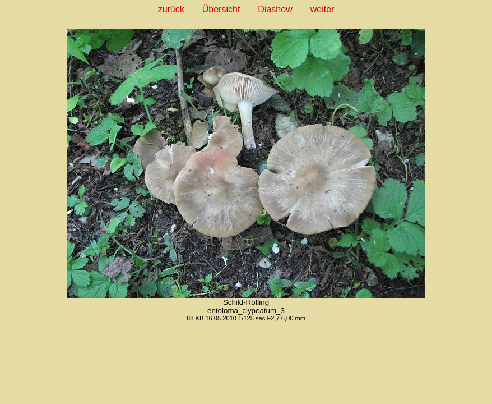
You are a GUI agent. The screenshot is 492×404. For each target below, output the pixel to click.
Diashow (275, 9)
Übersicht (221, 9)
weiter (322, 9)
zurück (171, 9)
